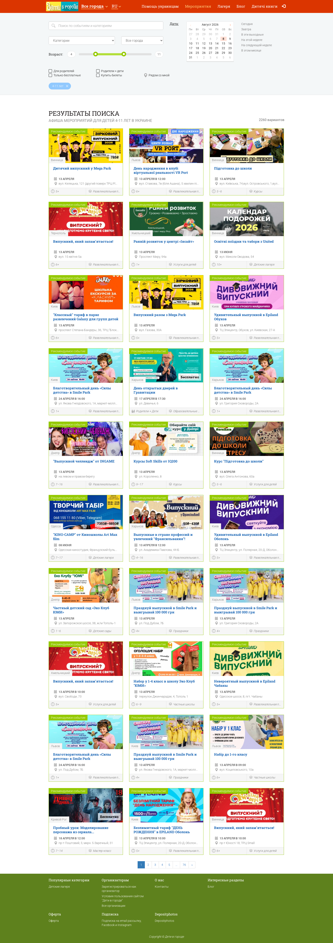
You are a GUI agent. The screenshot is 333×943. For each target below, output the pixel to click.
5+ (55, 191)
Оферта (54, 920)
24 (190, 52)
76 (184, 864)
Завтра (246, 29)
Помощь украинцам (160, 6)
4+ (135, 631)
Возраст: (56, 54)
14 (217, 43)
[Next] (192, 864)
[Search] (106, 25)
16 (230, 43)
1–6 (56, 631)
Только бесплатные (65, 75)
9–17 (137, 485)
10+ (217, 265)
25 (197, 52)
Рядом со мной (156, 75)
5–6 (217, 191)
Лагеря (223, 6)
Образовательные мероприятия (184, 411)
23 (230, 48)
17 (190, 48)
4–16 (137, 558)
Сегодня (247, 24)
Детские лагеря (261, 264)
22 (223, 48)
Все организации (113, 905)
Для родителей (61, 71)
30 (230, 52)
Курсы (255, 191)
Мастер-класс (99, 851)
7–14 (57, 851)
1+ (135, 265)
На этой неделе (251, 40)
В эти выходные (252, 35)
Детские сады (99, 631)
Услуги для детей (182, 264)
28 (217, 52)
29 (223, 52)
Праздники (178, 631)
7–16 (57, 485)
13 (210, 43)
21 (217, 48)
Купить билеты (109, 75)
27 (210, 52)
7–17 (57, 558)
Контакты (162, 886)
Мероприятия (198, 6)
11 (197, 43)
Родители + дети (110, 71)
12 (204, 43)
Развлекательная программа (104, 191)
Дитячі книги (265, 6)
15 (223, 43)
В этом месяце (251, 51)
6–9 (136, 704)
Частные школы (181, 704)
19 (204, 48)
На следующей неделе (256, 45)
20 (210, 48)
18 (197, 48)
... (176, 864)
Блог (241, 6)
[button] (94, 6)
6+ (135, 191)
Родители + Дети (144, 411)
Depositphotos (164, 920)
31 (190, 57)
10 (190, 43)
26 (204, 52)
